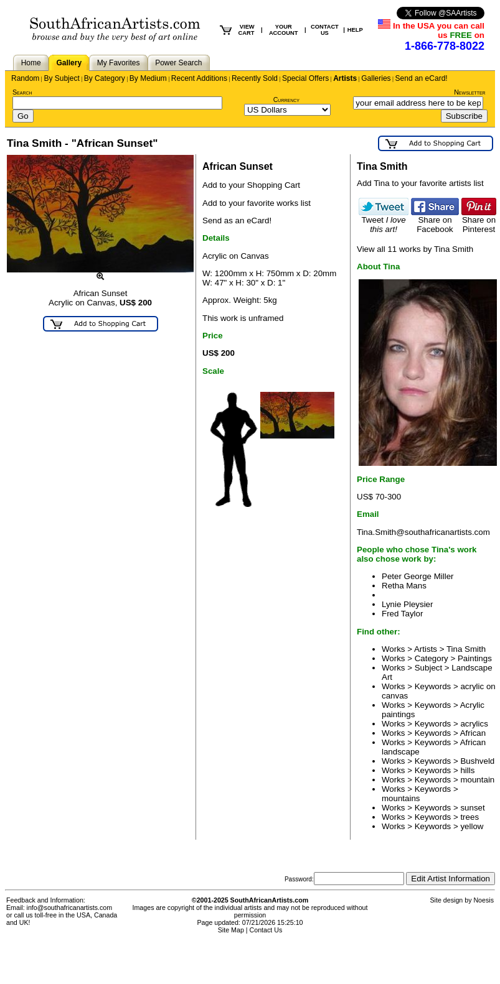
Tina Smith (466, 649)
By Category (104, 78)
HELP (355, 30)
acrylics (474, 723)
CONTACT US (325, 30)
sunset (472, 807)
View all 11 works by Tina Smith (415, 249)
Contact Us (266, 930)
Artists (345, 78)
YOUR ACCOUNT (283, 30)
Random (25, 78)
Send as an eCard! (236, 220)
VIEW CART (246, 30)
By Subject (61, 78)
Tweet (383, 221)
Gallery (69, 62)
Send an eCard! (421, 78)
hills (467, 770)
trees (469, 817)
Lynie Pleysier (407, 604)
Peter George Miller (418, 576)
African (473, 733)
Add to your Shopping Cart (251, 185)
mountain (477, 779)
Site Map (231, 930)
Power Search (178, 62)
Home (31, 62)
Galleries (375, 78)
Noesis (483, 900)
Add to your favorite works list (256, 203)
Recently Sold (255, 78)
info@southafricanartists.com (70, 907)
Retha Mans (404, 585)
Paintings (475, 658)
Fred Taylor (402, 613)
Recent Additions (199, 78)
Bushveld (477, 761)
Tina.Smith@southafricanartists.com (423, 532)
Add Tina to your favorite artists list (420, 183)
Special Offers (305, 78)
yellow (471, 826)
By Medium (148, 78)
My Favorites (118, 62)
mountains (401, 798)
